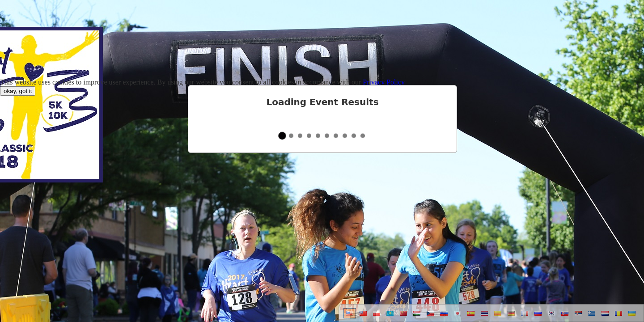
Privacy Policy (384, 82)
